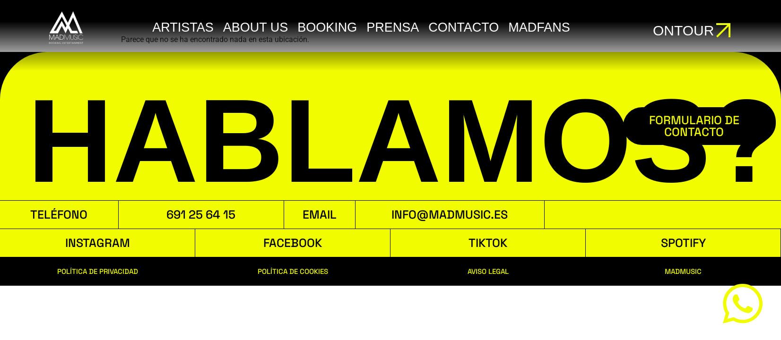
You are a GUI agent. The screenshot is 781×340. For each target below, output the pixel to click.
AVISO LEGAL (488, 271)
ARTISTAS (183, 27)
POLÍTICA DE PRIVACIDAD (97, 271)
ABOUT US (255, 27)
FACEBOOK (292, 242)
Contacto (463, 27)
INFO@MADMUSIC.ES (449, 214)
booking (327, 27)
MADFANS (539, 27)
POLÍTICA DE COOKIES (293, 271)
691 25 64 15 (200, 214)
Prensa (392, 27)
